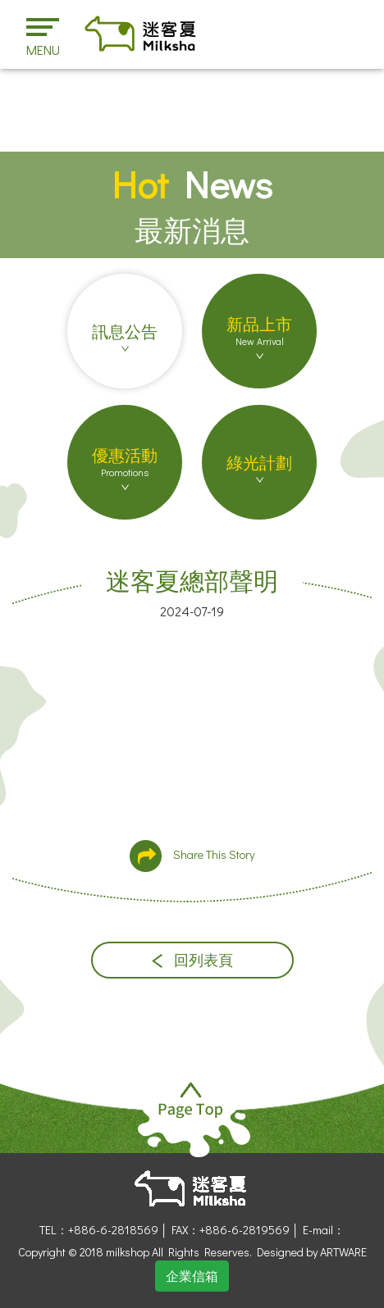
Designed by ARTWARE (312, 1252)
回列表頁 (192, 960)
